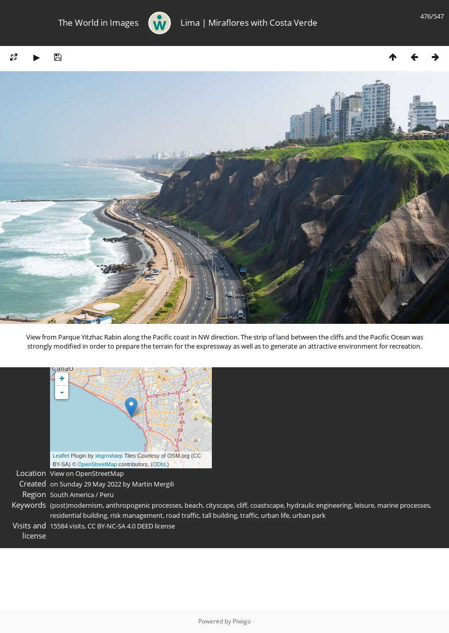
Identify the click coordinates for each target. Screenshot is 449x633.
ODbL (160, 464)
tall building (219, 515)
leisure (364, 505)
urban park (309, 515)
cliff (242, 505)
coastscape (267, 505)
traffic (249, 515)
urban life (275, 515)
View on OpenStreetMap (87, 473)
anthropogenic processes (144, 505)
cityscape (220, 505)
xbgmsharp (108, 456)
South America (72, 494)
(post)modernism (76, 505)
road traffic (182, 515)
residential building (78, 515)
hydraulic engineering (319, 505)
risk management (136, 515)
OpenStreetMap (97, 464)
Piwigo (242, 621)
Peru (107, 494)
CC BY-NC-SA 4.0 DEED (120, 525)
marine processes (403, 505)
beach (194, 505)
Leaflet (61, 456)
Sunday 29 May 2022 (90, 484)
